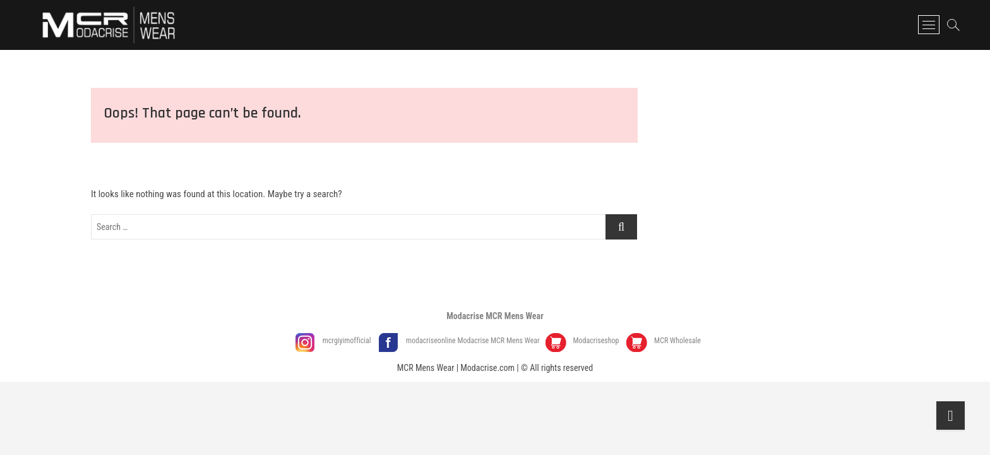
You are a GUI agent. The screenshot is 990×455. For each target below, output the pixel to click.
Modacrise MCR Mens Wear (495, 316)
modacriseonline (431, 340)
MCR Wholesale (677, 340)
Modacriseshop (597, 340)
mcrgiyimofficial (348, 340)
